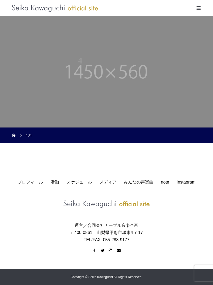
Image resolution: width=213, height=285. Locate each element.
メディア (107, 182)
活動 (54, 182)
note (165, 182)
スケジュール (79, 182)
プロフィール (30, 182)
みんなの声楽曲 (139, 182)
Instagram (186, 182)
